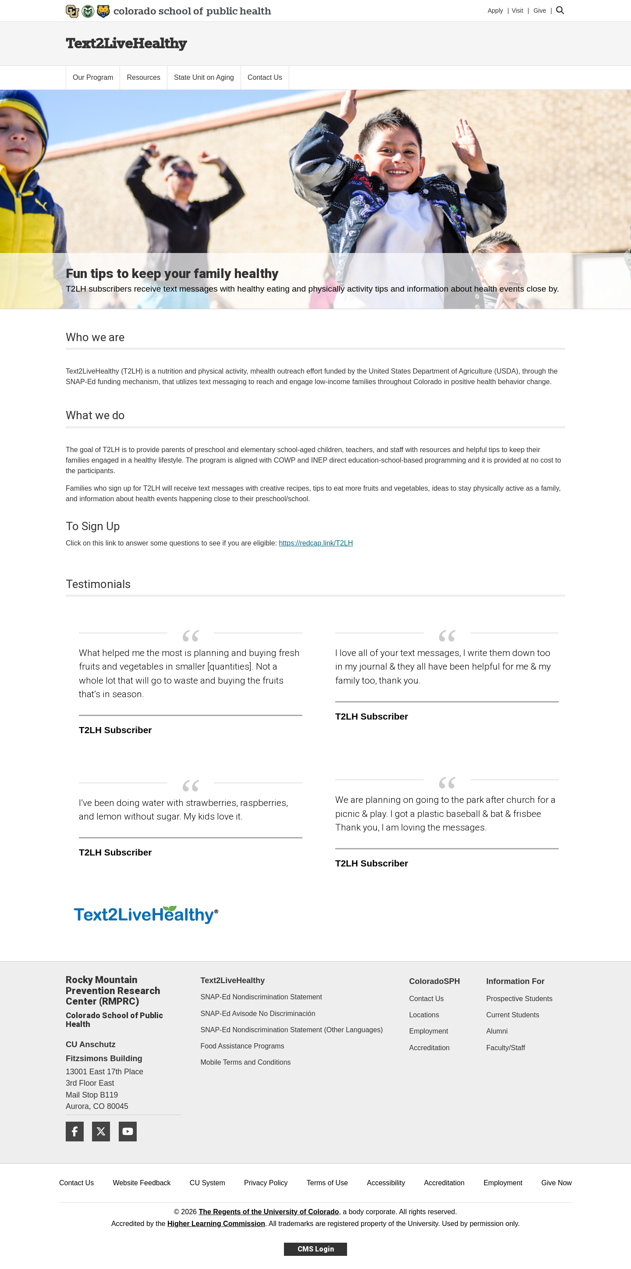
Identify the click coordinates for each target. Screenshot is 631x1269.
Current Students (512, 1015)
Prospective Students (519, 998)
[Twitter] (104, 1144)
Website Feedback (141, 1183)
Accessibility (386, 1183)
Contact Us (426, 998)
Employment (428, 1031)
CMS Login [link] (316, 1249)
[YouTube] (131, 1144)
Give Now (557, 1183)
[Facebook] (78, 1144)
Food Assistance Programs (242, 1046)
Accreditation (429, 1048)
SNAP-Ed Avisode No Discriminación (258, 1013)
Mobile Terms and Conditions (246, 1062)
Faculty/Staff (505, 1048)
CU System (207, 1183)
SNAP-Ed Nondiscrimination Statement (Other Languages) (292, 1030)
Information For (515, 981)
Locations (424, 1015)
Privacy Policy (266, 1183)
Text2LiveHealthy (126, 43)
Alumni (497, 1031)
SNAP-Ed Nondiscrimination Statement (261, 997)
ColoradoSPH (434, 981)
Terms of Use (327, 1183)
